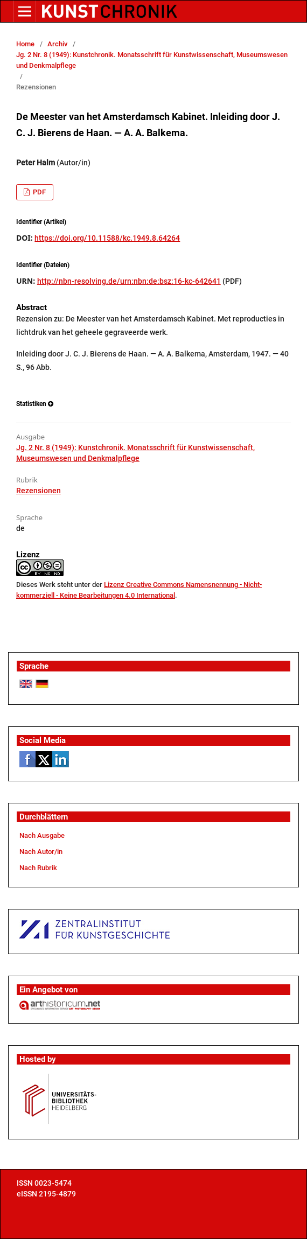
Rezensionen (38, 490)
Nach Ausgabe (42, 835)
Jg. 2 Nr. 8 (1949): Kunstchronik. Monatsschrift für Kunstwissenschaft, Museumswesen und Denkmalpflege (152, 60)
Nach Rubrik (38, 868)
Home (25, 44)
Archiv (57, 44)
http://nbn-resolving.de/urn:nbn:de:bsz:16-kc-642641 (129, 281)
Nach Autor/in (40, 852)
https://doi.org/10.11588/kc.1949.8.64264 (107, 238)
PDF (38, 192)
